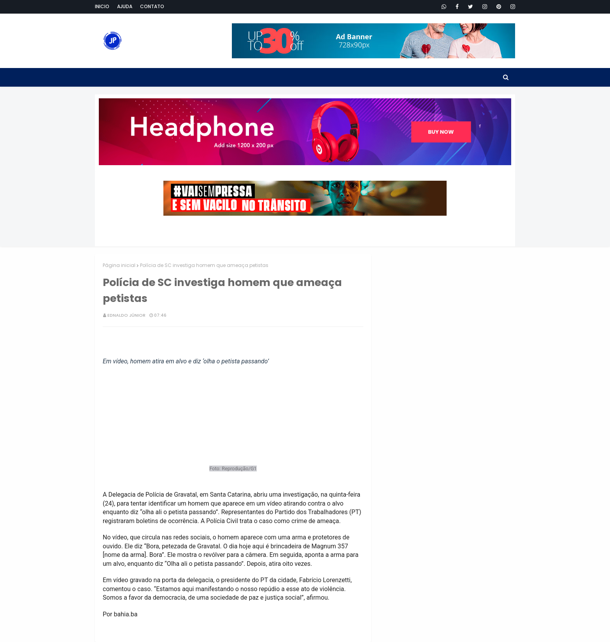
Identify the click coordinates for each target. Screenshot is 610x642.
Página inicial (119, 265)
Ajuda (124, 6)
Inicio (102, 6)
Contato (152, 6)
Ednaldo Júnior (126, 315)
